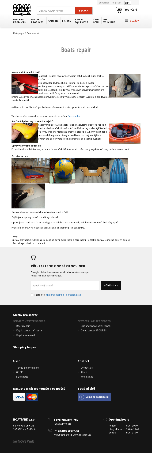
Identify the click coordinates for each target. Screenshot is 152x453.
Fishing (66, 20)
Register (116, 2)
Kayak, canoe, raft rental (29, 330)
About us (85, 372)
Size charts (22, 376)
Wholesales (87, 376)
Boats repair (33, 33)
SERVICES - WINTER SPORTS (94, 321)
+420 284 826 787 (66, 420)
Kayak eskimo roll (25, 335)
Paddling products (19, 21)
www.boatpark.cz (63, 434)
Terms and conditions (28, 367)
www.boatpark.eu (82, 434)
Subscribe (104, 2)
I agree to (56, 295)
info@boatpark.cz (66, 431)
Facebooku (74, 116)
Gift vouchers (109, 21)
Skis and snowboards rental (96, 326)
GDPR (19, 372)
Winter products (37, 21)
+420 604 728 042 (62, 424)
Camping (53, 20)
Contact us (87, 367)
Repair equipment (81, 21)
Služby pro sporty (25, 315)
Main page (18, 33)
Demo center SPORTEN (94, 330)
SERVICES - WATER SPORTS (29, 321)
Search (83, 10)
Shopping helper (24, 347)
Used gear (96, 21)
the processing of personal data (63, 294)
